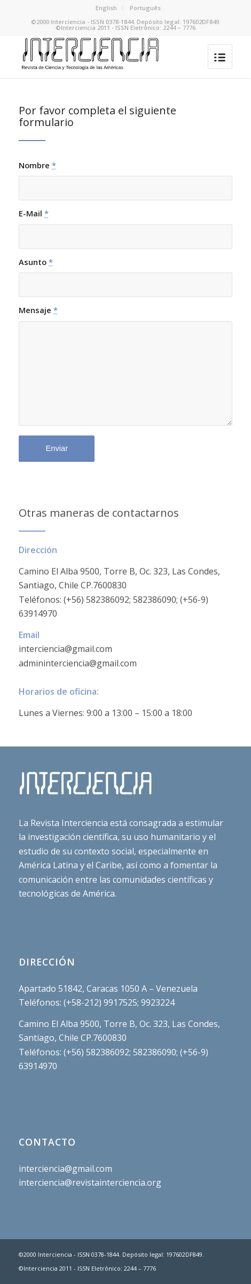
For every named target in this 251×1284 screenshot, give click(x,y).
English (106, 8)
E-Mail (34, 213)
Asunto (36, 261)
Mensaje (38, 310)
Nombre (37, 165)
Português (145, 8)
